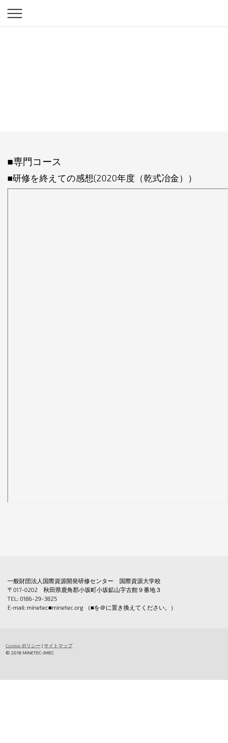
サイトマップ (58, 645)
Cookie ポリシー (23, 645)
